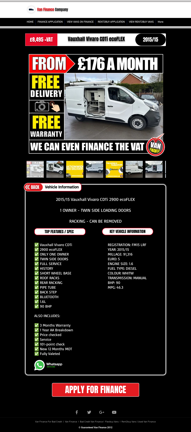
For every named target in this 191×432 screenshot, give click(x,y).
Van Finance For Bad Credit (49, 421)
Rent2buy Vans (129, 421)
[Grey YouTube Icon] (114, 412)
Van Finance (45, 9)
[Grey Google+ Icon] (101, 412)
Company (61, 9)
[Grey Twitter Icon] (89, 412)
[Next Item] (161, 104)
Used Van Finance (147, 421)
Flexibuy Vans (112, 421)
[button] (95, 390)
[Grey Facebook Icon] (76, 412)
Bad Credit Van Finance (91, 421)
